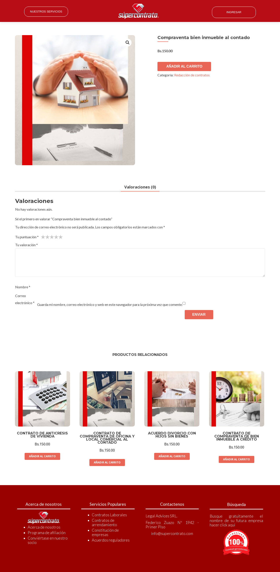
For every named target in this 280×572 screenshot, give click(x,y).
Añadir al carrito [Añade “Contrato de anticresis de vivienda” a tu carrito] (42, 456)
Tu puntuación (27, 237)
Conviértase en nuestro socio (48, 540)
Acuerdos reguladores (111, 540)
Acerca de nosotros (44, 527)
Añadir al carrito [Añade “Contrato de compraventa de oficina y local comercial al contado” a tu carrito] (107, 462)
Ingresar (233, 12)
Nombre (22, 287)
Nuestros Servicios (46, 11)
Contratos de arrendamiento (104, 522)
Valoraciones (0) (140, 187)
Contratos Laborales (109, 514)
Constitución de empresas (105, 532)
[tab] (140, 187)
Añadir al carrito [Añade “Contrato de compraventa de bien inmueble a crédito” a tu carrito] (236, 459)
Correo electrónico (24, 299)
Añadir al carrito (184, 66)
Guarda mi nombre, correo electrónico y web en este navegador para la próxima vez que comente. (109, 305)
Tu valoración (26, 245)
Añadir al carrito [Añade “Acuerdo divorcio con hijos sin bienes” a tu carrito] (172, 456)
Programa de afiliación (46, 532)
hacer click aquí (222, 524)
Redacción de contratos (192, 75)
